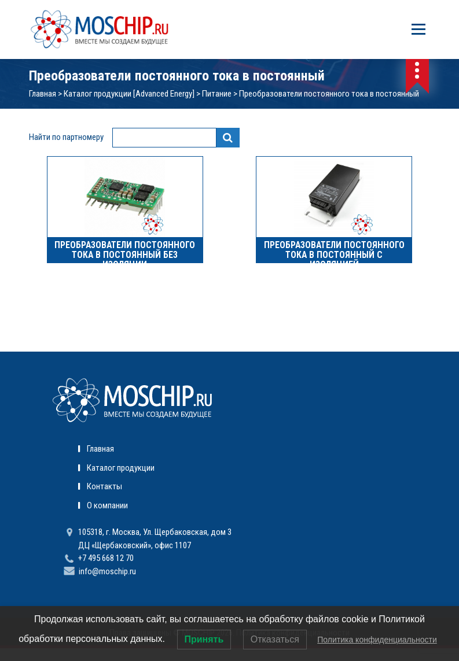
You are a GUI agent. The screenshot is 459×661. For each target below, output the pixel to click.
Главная (42, 93)
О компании (107, 505)
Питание (217, 93)
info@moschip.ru (107, 571)
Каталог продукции (121, 468)
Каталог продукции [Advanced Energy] (129, 93)
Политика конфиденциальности (377, 639)
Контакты (104, 486)
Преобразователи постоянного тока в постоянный (329, 93)
